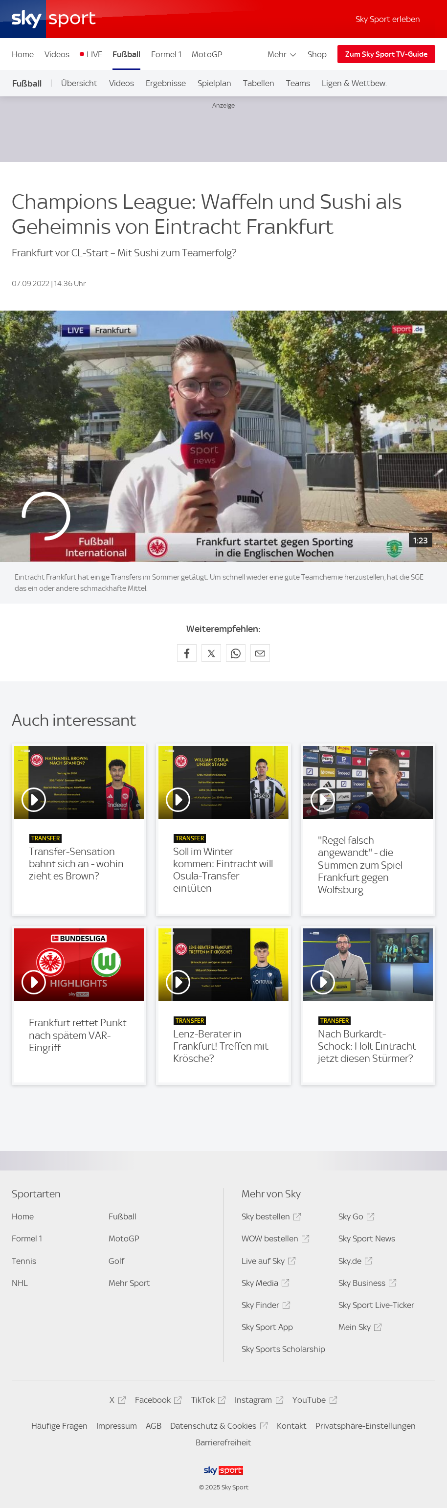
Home (23, 54)
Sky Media (264, 1284)
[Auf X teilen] (211, 653)
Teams (298, 83)
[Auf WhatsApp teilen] (236, 653)
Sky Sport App (267, 1327)
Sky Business (366, 1284)
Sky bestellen (270, 1218)
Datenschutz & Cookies (217, 1427)
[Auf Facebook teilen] (187, 653)
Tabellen (258, 83)
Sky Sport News (366, 1238)
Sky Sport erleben (388, 19)
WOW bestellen (274, 1240)
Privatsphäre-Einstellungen (365, 1426)
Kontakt (292, 1426)
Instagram (257, 1401)
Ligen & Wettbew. (354, 83)
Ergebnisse (166, 83)
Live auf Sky (267, 1262)
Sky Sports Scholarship (283, 1349)
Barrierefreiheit (223, 1442)
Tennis (24, 1261)
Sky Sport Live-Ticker (376, 1305)
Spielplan (214, 83)
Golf (116, 1261)
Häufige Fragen (59, 1426)
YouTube (313, 1401)
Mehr (282, 54)
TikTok (207, 1401)
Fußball (126, 54)
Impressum (116, 1426)
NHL (20, 1283)
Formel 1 (166, 54)
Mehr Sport (129, 1283)
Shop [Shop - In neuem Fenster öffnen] (317, 54)
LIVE (94, 54)
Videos (57, 54)
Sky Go (355, 1218)
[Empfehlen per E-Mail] (260, 653)
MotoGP (207, 54)
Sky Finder (265, 1306)
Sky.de (354, 1262)
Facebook (157, 1401)
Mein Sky (358, 1328)
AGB (153, 1426)
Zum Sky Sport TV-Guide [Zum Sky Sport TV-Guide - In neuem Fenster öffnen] (386, 54)
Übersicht (79, 83)
